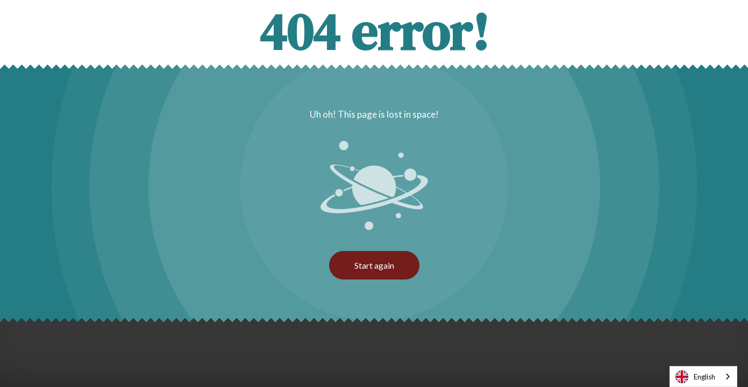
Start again (374, 265)
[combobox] (703, 376)
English (695, 376)
